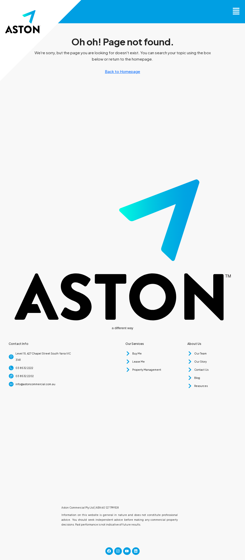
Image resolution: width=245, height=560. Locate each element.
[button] (236, 8)
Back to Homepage (122, 71)
